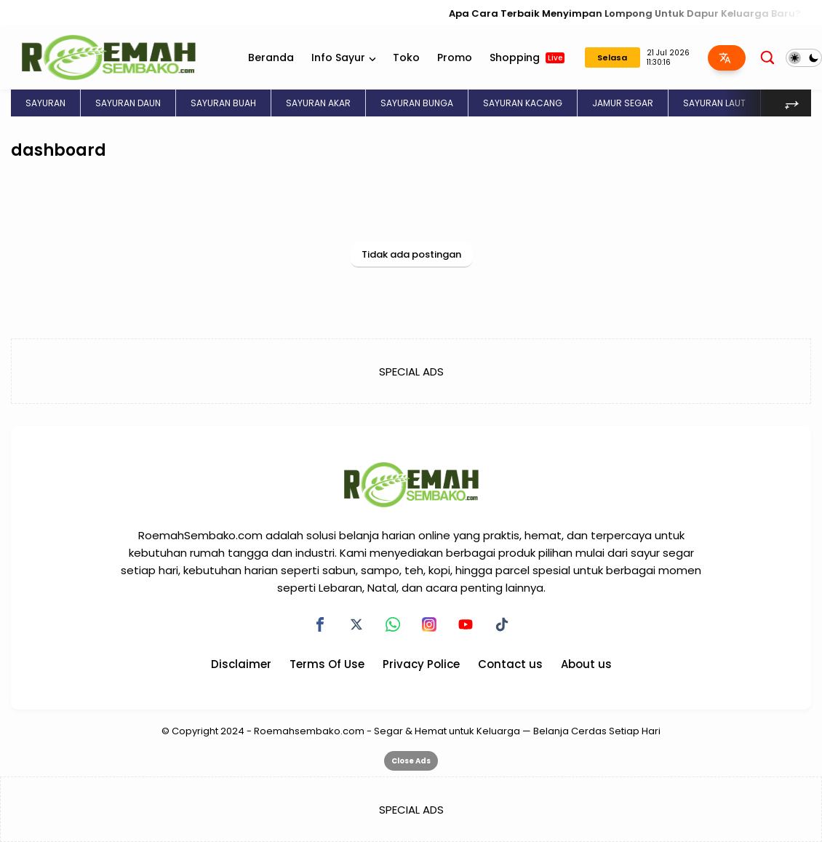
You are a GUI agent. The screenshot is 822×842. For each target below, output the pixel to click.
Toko (406, 57)
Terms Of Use (327, 664)
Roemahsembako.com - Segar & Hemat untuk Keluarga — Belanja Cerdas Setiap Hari (457, 731)
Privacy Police (421, 664)
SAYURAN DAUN (128, 103)
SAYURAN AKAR (318, 103)
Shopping (527, 57)
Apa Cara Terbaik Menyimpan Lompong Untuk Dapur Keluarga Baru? (633, 13)
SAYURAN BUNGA (416, 103)
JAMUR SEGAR (622, 103)
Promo (454, 57)
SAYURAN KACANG (522, 103)
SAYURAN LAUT (714, 103)
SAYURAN (45, 103)
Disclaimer (241, 664)
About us (586, 664)
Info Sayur (338, 57)
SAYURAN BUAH (223, 103)
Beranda (271, 57)
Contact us (510, 664)
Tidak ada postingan (411, 254)
